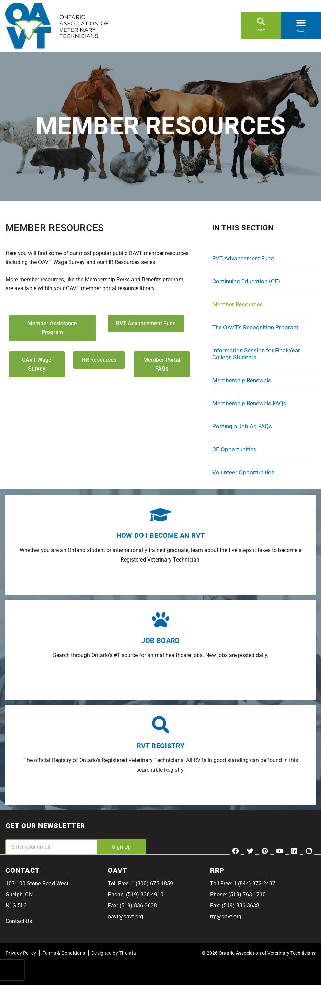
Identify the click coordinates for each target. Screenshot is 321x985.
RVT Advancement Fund (243, 258)
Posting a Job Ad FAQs (242, 426)
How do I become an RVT (160, 535)
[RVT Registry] (160, 724)
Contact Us (18, 921)
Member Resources (237, 304)
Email (12, 834)
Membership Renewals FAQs (249, 403)
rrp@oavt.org (225, 916)
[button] (301, 21)
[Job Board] (160, 619)
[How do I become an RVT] (160, 514)
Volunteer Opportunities (243, 472)
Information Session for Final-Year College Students (256, 354)
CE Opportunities (234, 449)
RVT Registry (161, 745)
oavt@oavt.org (125, 916)
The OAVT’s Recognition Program (255, 327)
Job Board (160, 640)
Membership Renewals (241, 380)
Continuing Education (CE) (246, 281)
